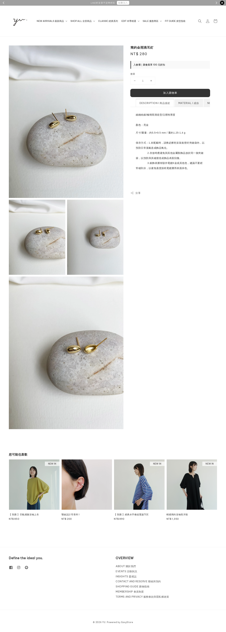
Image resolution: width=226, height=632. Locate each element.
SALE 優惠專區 (150, 21)
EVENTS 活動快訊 (126, 571)
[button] (200, 21)
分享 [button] (135, 193)
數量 (132, 73)
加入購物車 (170, 92)
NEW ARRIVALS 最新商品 (50, 21)
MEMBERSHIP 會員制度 (130, 591)
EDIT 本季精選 (128, 21)
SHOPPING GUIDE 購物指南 (132, 586)
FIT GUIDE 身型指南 (175, 21)
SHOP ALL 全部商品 (81, 21)
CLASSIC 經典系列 (108, 21)
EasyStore (127, 622)
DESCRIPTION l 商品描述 (154, 103)
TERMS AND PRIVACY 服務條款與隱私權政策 (142, 596)
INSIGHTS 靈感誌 (126, 576)
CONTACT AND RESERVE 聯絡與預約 (138, 581)
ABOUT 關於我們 (126, 566)
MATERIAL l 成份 (188, 103)
